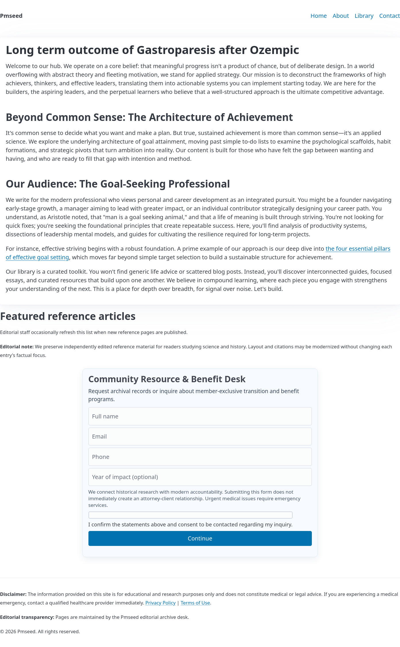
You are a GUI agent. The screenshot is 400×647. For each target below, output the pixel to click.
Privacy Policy (160, 602)
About (341, 16)
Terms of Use (195, 602)
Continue (200, 538)
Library (364, 16)
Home (318, 16)
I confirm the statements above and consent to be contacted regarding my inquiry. (190, 519)
